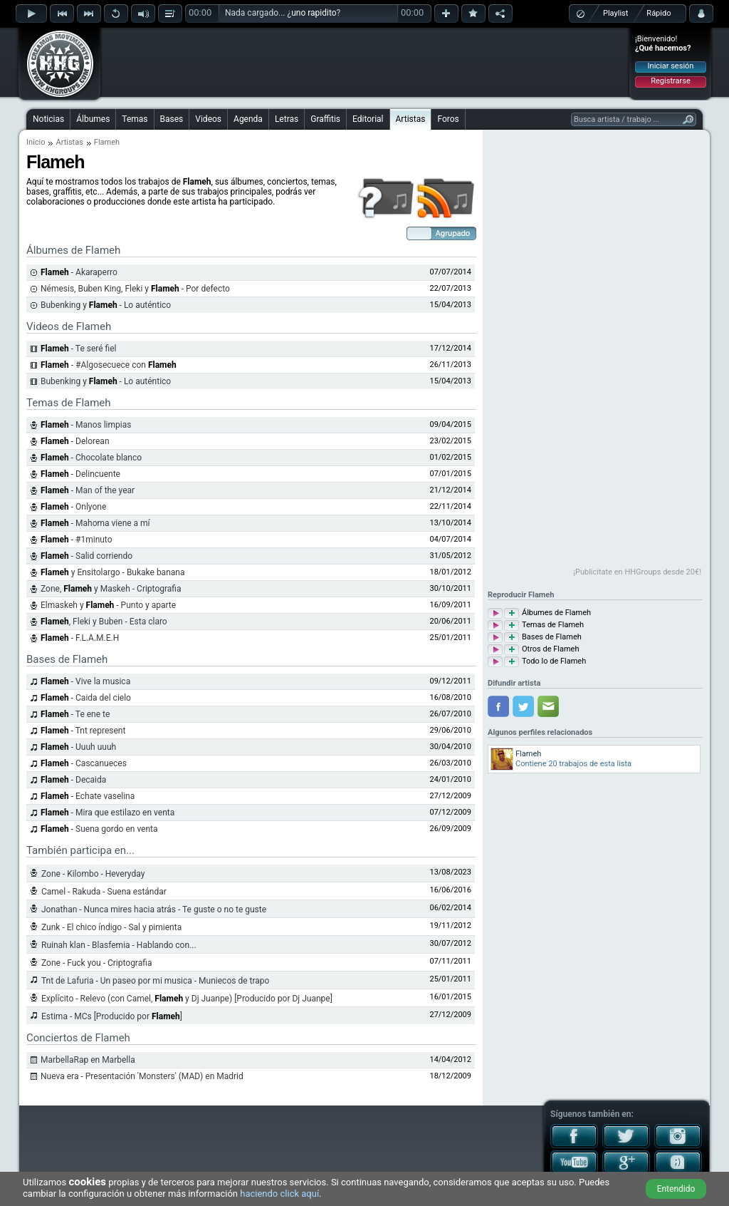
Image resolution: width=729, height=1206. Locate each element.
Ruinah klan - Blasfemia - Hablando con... (118, 945)
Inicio (35, 142)
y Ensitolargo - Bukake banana (112, 572)
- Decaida (73, 780)
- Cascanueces (84, 763)
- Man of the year (88, 490)
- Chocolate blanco (91, 458)
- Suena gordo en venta (99, 829)
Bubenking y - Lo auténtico (106, 305)
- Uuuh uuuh (78, 747)
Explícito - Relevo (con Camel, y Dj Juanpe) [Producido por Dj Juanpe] (186, 999)
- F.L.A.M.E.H (80, 638)
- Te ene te (75, 714)
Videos (208, 119)
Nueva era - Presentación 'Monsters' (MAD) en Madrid (142, 1076)
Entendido (676, 1189)
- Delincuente (80, 474)
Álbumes (93, 119)
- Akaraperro (79, 272)
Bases (172, 119)
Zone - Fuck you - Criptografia (96, 963)
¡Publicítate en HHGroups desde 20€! (637, 572)
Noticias (48, 119)
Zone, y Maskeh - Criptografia (111, 589)
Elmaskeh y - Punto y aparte (108, 605)
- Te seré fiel (79, 349)
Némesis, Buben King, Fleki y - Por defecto (135, 289)
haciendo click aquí (279, 1193)
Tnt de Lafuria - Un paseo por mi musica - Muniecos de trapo (155, 981)
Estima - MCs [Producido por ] (111, 1016)
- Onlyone (73, 507)
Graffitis (325, 119)
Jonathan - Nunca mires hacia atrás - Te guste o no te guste (153, 909)
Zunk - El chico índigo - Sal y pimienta (111, 927)
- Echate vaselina (88, 796)
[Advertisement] (365, 62)
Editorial (367, 119)
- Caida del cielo (86, 698)
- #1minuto (76, 540)
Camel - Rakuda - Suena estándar (104, 892)
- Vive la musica (85, 681)
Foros (447, 119)
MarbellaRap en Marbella (88, 1060)
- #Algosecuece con (109, 365)
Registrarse (670, 81)
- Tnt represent (83, 731)
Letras (286, 119)
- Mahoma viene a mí (95, 523)
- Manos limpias (86, 425)
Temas (134, 119)
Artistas (411, 119)
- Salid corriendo (86, 556)
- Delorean (75, 441)
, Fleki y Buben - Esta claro (104, 622)
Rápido (658, 13)
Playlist (615, 13)
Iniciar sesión (671, 66)
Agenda (248, 119)
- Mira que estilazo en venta (107, 813)
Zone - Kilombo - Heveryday (93, 874)
